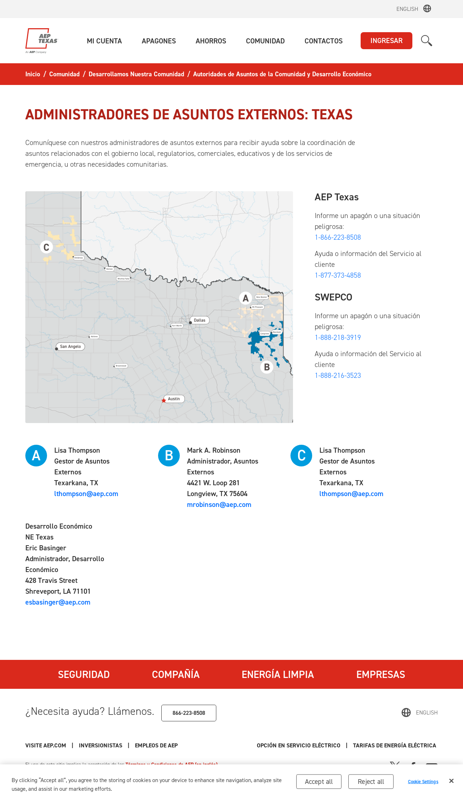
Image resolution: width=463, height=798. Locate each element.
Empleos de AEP (156, 745)
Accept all (319, 784)
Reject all (371, 784)
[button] (104, 41)
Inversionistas (100, 745)
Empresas (380, 674)
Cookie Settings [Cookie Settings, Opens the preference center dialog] (423, 785)
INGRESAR (386, 40)
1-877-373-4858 (338, 275)
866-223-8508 (189, 713)
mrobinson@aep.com (219, 504)
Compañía (176, 674)
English (407, 9)
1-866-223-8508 (338, 237)
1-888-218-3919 (338, 337)
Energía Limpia (278, 674)
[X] (395, 766)
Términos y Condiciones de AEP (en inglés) (171, 764)
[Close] (451, 784)
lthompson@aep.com (86, 493)
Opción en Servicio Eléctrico (298, 745)
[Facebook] (413, 766)
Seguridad (84, 674)
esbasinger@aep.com (57, 602)
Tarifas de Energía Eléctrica (395, 745)
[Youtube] (432, 766)
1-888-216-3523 (338, 375)
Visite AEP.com (45, 745)
